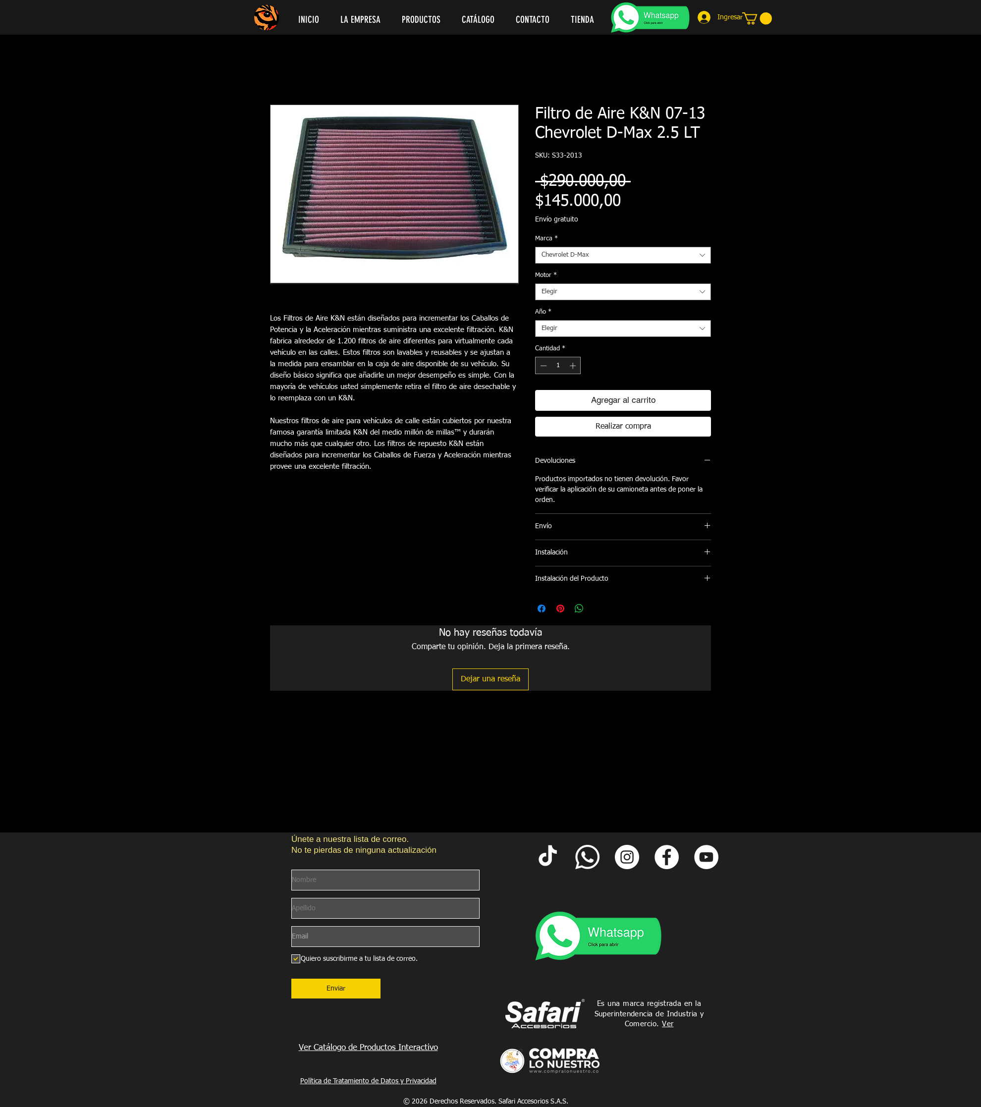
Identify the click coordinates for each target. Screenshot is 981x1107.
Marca (546, 238)
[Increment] (574, 365)
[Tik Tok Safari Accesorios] (548, 857)
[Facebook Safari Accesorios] (666, 857)
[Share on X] (598, 608)
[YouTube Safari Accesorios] (706, 857)
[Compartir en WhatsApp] (579, 608)
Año (543, 312)
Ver (667, 1024)
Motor (546, 275)
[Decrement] (542, 365)
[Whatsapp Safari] (587, 857)
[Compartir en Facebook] (541, 608)
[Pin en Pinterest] (560, 608)
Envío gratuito (556, 219)
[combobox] (623, 255)
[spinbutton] (558, 365)
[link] (757, 18)
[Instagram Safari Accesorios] (627, 857)
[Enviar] (336, 988)
